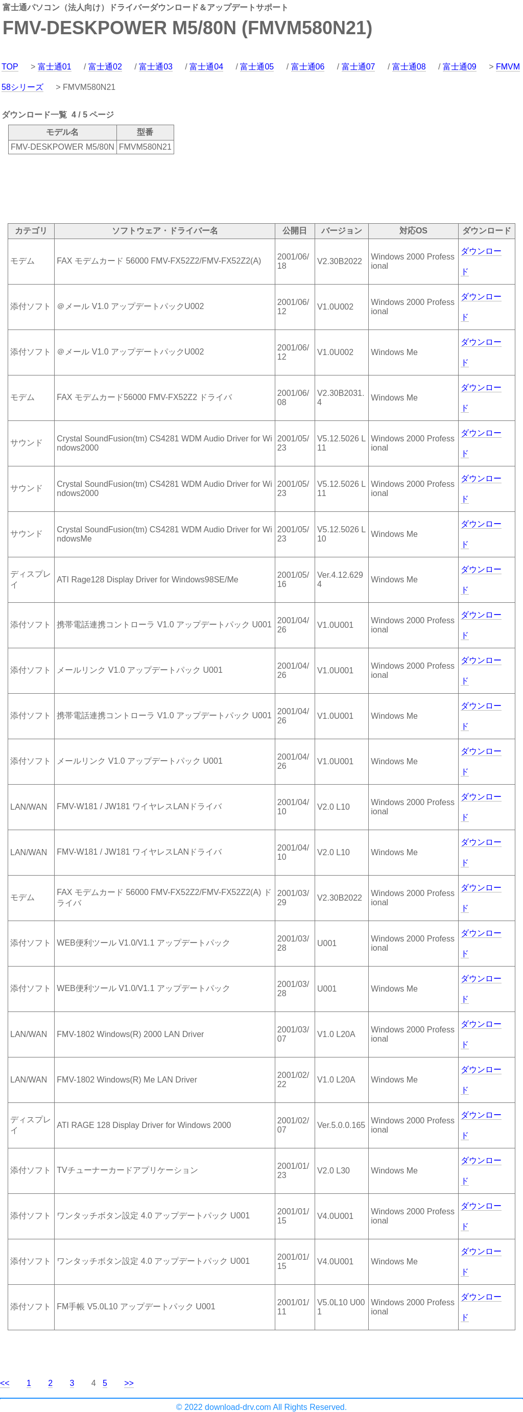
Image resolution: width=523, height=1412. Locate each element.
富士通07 (358, 66)
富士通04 (206, 66)
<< (5, 1383)
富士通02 (105, 66)
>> (129, 1383)
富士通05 (257, 66)
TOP (10, 66)
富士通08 (409, 66)
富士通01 (55, 66)
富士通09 (460, 66)
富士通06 (308, 66)
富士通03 (156, 66)
